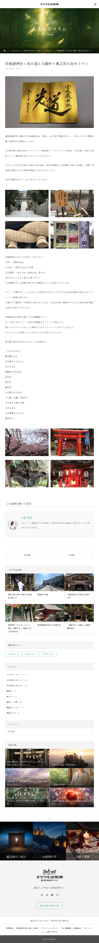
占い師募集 (66, 928)
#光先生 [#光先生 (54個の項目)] (30, 654)
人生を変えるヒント (14, 680)
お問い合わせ (52, 931)
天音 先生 (27, 517)
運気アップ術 (11, 702)
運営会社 (77, 928)
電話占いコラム (12, 707)
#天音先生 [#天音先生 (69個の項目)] (48, 654)
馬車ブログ (10, 713)
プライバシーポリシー (50, 928)
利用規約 (9, 928)
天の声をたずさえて (14, 685)
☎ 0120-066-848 (49, 905)
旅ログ (19, 68)
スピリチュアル (12, 674)
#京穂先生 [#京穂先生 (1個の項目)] (13, 654)
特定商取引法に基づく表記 (27, 928)
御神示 (9, 691)
